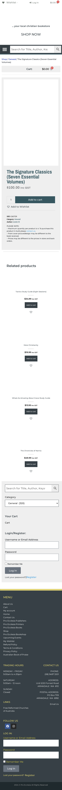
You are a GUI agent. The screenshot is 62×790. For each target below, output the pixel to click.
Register (31, 577)
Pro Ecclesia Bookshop (14, 634)
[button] (4, 49)
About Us (8, 604)
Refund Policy (10, 644)
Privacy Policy (10, 651)
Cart (5, 607)
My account (9, 610)
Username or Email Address (21, 539)
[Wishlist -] (9, 2)
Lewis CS (16, 222)
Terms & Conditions (13, 648)
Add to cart (35, 199)
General (12, 59)
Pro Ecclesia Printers (13, 624)
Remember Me (13, 564)
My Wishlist (9, 641)
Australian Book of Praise (15, 654)
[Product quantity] (11, 200)
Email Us (54, 704)
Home (6, 614)
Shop (4, 59)
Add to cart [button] (31, 305)
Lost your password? (15, 577)
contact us (30, 231)
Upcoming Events (12, 637)
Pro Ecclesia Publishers (14, 620)
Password (10, 551)
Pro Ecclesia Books (12, 627)
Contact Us (9, 617)
